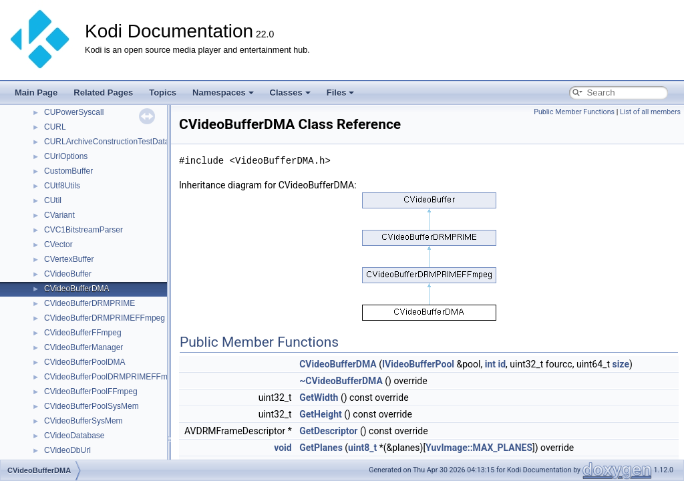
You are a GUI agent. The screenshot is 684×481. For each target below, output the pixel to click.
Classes (290, 93)
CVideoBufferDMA (77, 288)
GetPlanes (321, 447)
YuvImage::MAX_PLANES (478, 447)
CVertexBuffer (69, 259)
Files (341, 93)
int (490, 364)
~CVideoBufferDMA (341, 380)
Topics (162, 93)
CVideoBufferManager (83, 347)
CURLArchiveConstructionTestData (106, 141)
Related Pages (103, 93)
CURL (55, 127)
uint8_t (362, 447)
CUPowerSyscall (74, 112)
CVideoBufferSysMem (83, 421)
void (282, 447)
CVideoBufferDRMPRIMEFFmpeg (104, 318)
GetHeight (320, 414)
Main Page (36, 93)
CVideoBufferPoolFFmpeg (91, 391)
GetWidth (318, 397)
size (620, 364)
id (502, 364)
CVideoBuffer (68, 274)
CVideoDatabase (74, 435)
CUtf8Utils (62, 185)
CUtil (52, 200)
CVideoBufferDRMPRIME (89, 303)
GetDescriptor (328, 431)
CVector (58, 244)
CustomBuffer (68, 171)
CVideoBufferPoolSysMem (91, 406)
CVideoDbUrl (67, 450)
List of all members (650, 112)
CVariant (59, 215)
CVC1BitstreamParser (83, 229)
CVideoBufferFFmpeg (83, 332)
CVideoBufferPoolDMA (85, 362)
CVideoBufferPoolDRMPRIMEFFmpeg (112, 376)
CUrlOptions (66, 156)
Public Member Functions (574, 112)
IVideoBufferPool (418, 364)
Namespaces (223, 93)
